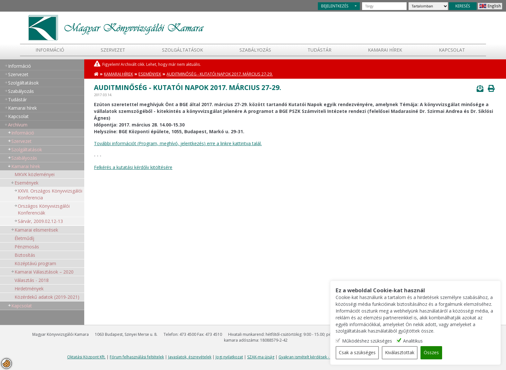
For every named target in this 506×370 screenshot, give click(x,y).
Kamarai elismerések (36, 230)
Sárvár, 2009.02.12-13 (40, 221)
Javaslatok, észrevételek (189, 357)
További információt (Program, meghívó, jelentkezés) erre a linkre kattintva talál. (178, 143)
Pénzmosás (27, 247)
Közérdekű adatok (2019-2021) (47, 297)
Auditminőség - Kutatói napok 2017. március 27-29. (220, 74)
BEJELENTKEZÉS (335, 5)
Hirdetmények (29, 288)
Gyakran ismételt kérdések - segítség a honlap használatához (334, 357)
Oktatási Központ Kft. (86, 357)
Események (26, 183)
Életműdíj (24, 238)
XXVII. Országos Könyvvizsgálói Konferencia (50, 194)
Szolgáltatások (182, 50)
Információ (49, 50)
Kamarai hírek (385, 50)
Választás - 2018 (32, 280)
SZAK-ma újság (260, 357)
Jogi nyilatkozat (229, 357)
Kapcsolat (452, 50)
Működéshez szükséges (376, 341)
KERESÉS (462, 5)
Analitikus (422, 341)
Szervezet (113, 50)
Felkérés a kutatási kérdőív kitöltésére (133, 167)
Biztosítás (25, 255)
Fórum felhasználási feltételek (137, 357)
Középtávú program (35, 263)
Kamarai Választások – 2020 (44, 272)
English (494, 5)
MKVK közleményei (35, 174)
